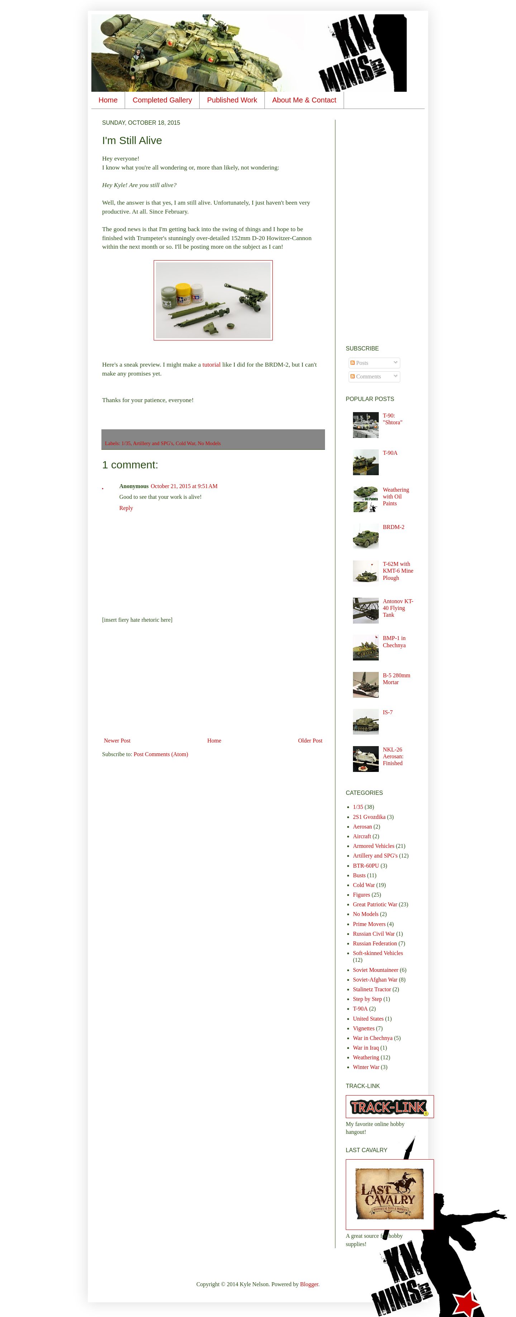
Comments (365, 376)
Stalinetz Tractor (372, 989)
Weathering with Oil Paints (396, 496)
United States (368, 1019)
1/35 (126, 443)
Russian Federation (375, 943)
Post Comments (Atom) (161, 754)
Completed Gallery (162, 100)
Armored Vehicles (374, 846)
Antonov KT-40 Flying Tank (398, 608)
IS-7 (388, 712)
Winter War (366, 1067)
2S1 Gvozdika (369, 817)
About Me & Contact (304, 100)
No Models (209, 443)
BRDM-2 (393, 527)
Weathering (366, 1057)
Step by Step (367, 999)
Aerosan (362, 827)
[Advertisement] (213, 680)
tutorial (212, 364)
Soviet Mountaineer (375, 970)
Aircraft (362, 836)
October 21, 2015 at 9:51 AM (184, 486)
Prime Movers (369, 924)
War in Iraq (366, 1048)
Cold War (185, 443)
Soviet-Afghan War (375, 980)
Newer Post (117, 741)
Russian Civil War (374, 934)
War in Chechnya (373, 1038)
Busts (359, 875)
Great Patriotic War (375, 904)
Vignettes (363, 1028)
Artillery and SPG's (153, 443)
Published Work (232, 100)
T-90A (390, 453)
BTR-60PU (366, 866)
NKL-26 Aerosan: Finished (393, 756)
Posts (359, 363)
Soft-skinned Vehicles (378, 953)
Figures (361, 895)
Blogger (309, 1284)
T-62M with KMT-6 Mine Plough (398, 571)
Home (108, 100)
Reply (126, 508)
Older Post (310, 741)
